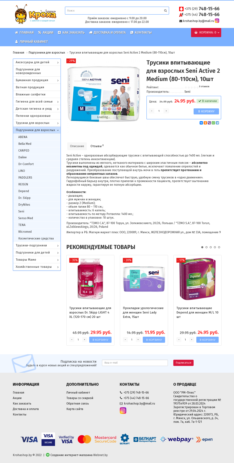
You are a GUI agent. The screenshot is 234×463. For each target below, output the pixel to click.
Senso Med (25, 218)
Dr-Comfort (26, 164)
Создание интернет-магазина (71, 455)
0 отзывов (204, 86)
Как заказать (71, 33)
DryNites (24, 204)
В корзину (206, 111)
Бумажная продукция (32, 80)
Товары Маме (26, 260)
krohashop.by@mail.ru (198, 21)
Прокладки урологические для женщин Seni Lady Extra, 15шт (143, 312)
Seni (21, 211)
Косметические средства (36, 238)
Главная (24, 33)
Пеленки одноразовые (33, 116)
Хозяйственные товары (34, 267)
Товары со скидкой (79, 398)
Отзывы (97, 146)
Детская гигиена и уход (34, 109)
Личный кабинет (31, 42)
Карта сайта (74, 409)
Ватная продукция (30, 87)
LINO (21, 171)
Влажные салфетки (31, 94)
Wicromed (25, 231)
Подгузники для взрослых (47, 52)
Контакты (141, 33)
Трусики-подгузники (31, 245)
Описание (77, 146)
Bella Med (24, 143)
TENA (21, 225)
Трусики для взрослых (32, 123)
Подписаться (183, 362)
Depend (23, 191)
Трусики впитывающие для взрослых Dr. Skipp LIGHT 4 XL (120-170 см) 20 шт (90, 312)
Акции (45, 33)
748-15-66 (202, 9)
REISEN (23, 184)
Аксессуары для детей (32, 62)
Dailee (22, 157)
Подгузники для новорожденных (28, 71)
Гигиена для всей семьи (34, 101)
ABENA (22, 137)
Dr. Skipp (24, 198)
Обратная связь (77, 403)
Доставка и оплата (107, 33)
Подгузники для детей (33, 252)
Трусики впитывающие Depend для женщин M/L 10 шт (197, 312)
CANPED (23, 150)
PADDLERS (25, 177)
